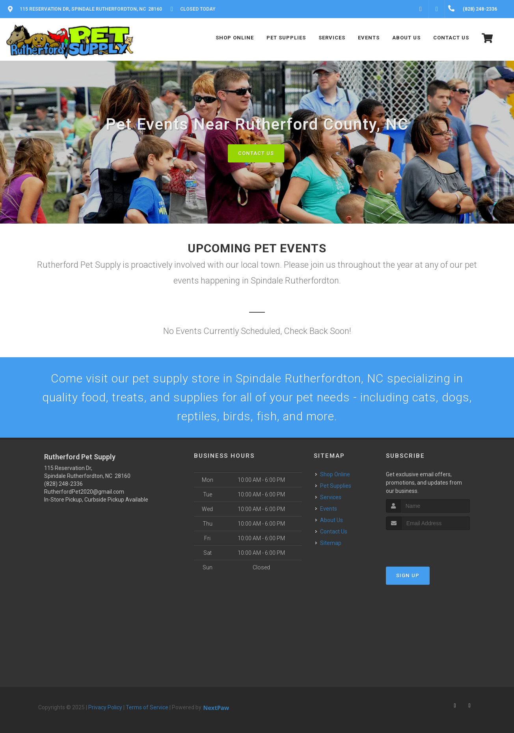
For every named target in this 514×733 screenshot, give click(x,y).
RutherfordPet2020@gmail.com (84, 492)
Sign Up (407, 575)
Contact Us (256, 153)
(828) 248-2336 (63, 484)
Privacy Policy (105, 707)
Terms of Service (147, 707)
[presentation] (428, 545)
